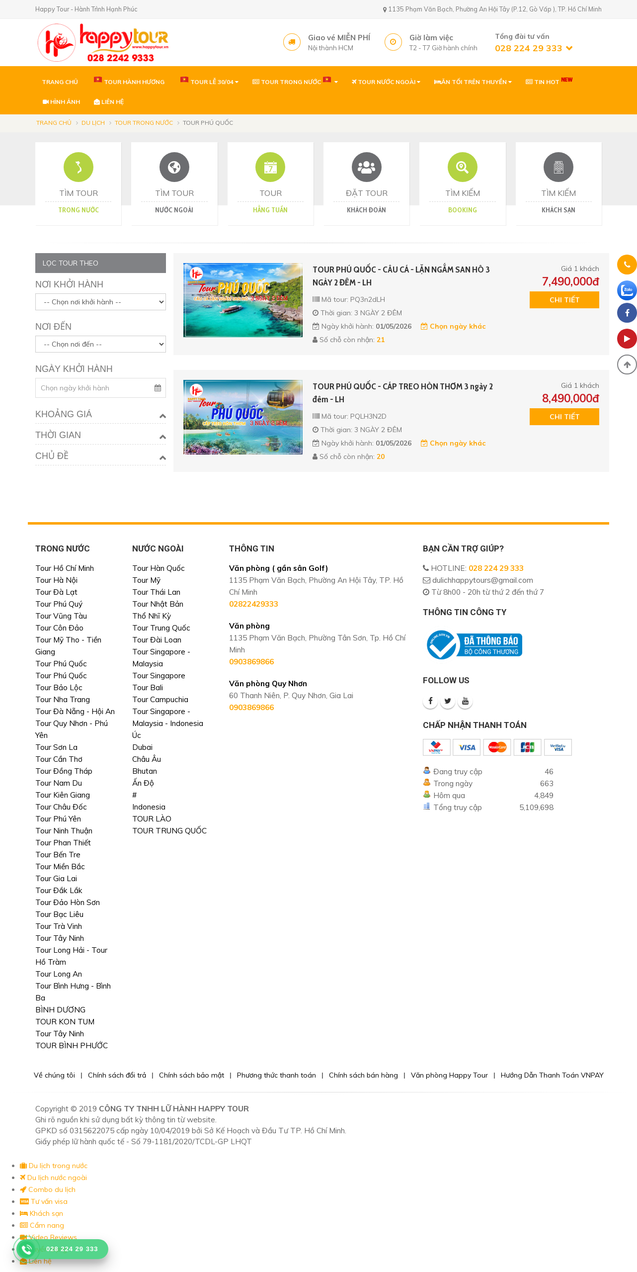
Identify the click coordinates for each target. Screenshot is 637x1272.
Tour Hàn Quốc (158, 568)
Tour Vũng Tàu (61, 616)
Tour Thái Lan (156, 592)
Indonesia (148, 807)
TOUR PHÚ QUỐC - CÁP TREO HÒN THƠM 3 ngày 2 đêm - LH (403, 393)
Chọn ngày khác (453, 326)
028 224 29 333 (496, 568)
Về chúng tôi (54, 1075)
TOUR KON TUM (64, 1021)
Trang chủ (54, 122)
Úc (136, 735)
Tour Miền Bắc (60, 866)
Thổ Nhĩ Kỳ (151, 616)
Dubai (142, 747)
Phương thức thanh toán (276, 1075)
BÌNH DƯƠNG (60, 1009)
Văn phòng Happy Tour (449, 1075)
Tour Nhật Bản (157, 604)
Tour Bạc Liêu (59, 914)
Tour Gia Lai (56, 878)
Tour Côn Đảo (59, 628)
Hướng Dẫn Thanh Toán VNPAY (552, 1075)
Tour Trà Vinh (58, 926)
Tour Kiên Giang (62, 795)
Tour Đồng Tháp (63, 771)
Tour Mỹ (146, 580)
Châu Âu (146, 759)
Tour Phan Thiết (63, 842)
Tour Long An (58, 974)
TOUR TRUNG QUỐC (169, 830)
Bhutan (144, 771)
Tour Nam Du (58, 783)
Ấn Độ (143, 783)
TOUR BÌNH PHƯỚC (71, 1045)
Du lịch (93, 122)
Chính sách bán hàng (363, 1075)
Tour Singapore (158, 675)
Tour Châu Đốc (61, 807)
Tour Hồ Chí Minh (64, 568)
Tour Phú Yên (58, 818)
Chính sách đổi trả (117, 1075)
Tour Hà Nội (56, 580)
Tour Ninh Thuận (63, 830)
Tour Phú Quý (58, 604)
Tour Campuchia (160, 699)
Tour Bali (147, 687)
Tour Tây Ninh (59, 938)
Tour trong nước (144, 122)
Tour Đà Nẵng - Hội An (75, 711)
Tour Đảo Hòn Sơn (67, 902)
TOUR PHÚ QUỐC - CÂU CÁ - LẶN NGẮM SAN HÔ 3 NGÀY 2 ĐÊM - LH (401, 276)
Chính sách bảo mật (191, 1075)
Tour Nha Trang (62, 699)
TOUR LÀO (151, 818)
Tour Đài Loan (156, 639)
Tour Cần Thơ (58, 759)
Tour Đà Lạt (56, 592)
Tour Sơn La (56, 747)
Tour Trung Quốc (161, 628)
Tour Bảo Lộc (58, 687)
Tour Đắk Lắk (58, 890)
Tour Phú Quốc (61, 663)
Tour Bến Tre (57, 854)
